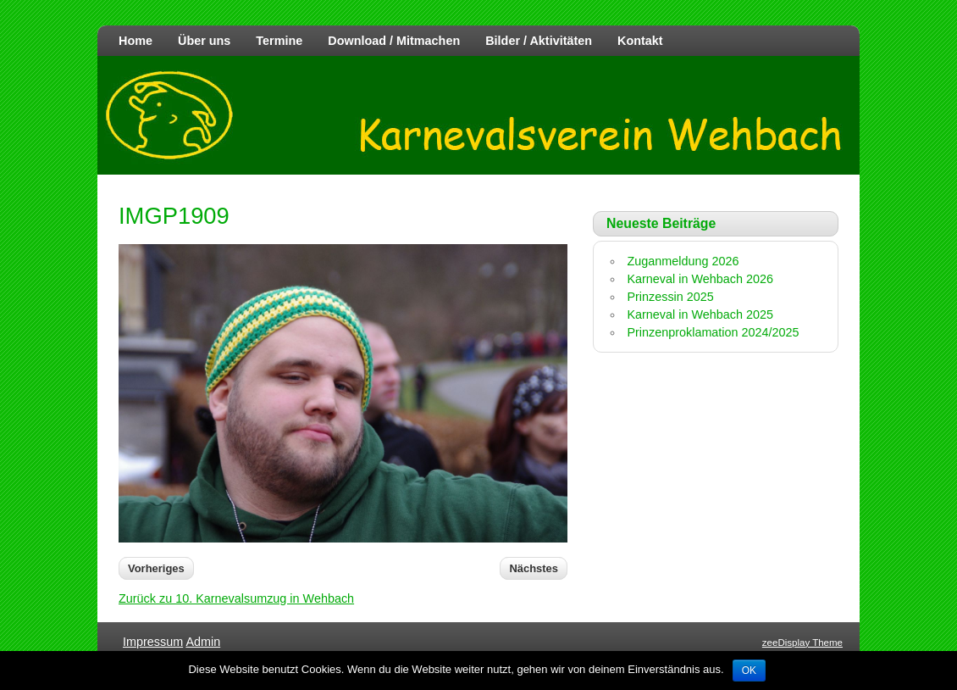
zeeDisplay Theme (802, 642)
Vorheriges (156, 568)
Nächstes (533, 568)
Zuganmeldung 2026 (682, 261)
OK (749, 670)
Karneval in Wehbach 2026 (700, 279)
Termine (279, 40)
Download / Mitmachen (394, 40)
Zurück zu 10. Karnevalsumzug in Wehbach (236, 598)
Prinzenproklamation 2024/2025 (713, 332)
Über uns (204, 40)
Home (135, 40)
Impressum (153, 641)
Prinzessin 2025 (670, 296)
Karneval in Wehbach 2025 (700, 314)
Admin (202, 641)
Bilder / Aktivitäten (538, 40)
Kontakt (640, 40)
